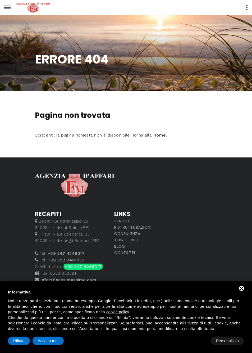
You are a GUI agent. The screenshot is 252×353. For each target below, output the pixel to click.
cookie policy (117, 312)
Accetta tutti (228, 340)
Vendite (122, 221)
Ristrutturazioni (133, 227)
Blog (119, 246)
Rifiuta (199, 340)
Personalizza (24, 340)
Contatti (124, 252)
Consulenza (127, 233)
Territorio (126, 240)
